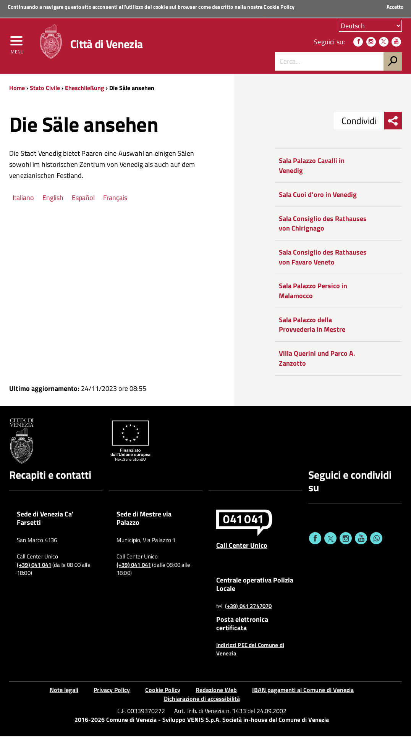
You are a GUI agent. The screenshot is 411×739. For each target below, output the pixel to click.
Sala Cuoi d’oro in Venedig (318, 197)
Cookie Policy (279, 7)
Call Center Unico (241, 548)
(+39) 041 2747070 (248, 609)
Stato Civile (45, 90)
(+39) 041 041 (34, 567)
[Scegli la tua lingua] (370, 26)
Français (115, 200)
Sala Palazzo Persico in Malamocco (313, 294)
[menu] (17, 44)
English (52, 200)
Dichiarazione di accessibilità (202, 701)
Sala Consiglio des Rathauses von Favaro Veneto (323, 260)
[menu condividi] (393, 123)
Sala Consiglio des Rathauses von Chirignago (323, 226)
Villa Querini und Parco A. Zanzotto (317, 361)
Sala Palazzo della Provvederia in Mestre (312, 327)
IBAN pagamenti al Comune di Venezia (303, 692)
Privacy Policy (112, 692)
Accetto (395, 7)
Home (17, 90)
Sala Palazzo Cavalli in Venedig (312, 168)
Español (83, 200)
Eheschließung (84, 90)
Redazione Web (216, 692)
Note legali (64, 692)
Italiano (23, 200)
